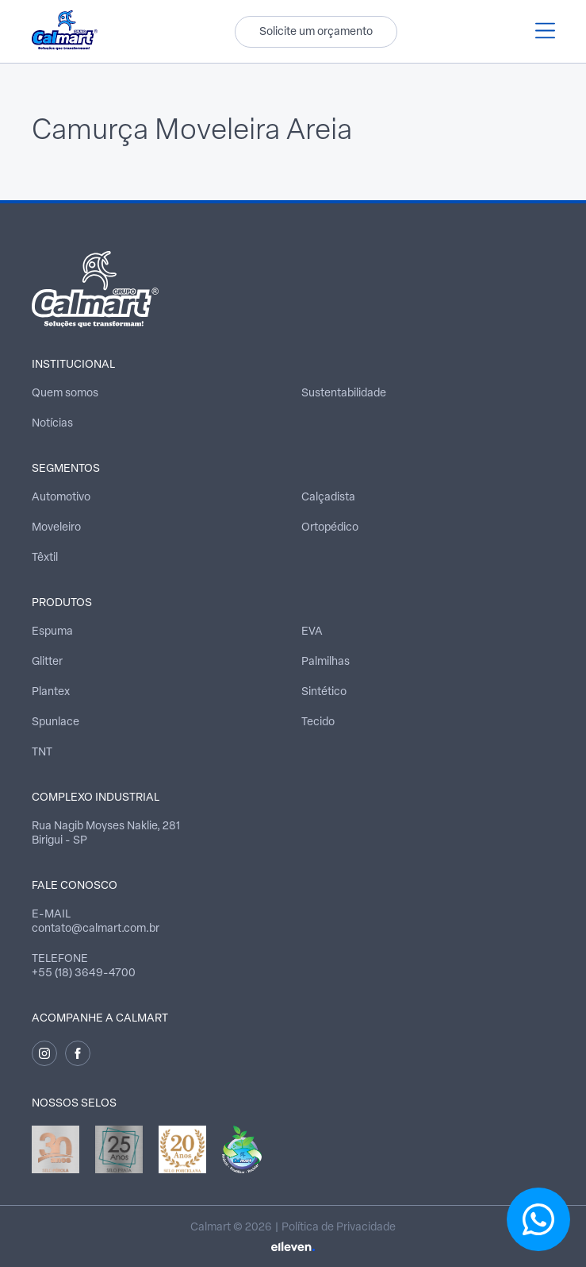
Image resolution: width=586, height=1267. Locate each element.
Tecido (318, 722)
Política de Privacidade (339, 1228)
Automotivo (61, 498)
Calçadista (328, 498)
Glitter (47, 662)
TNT (42, 753)
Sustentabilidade (343, 394)
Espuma (52, 632)
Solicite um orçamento (316, 32)
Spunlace (55, 722)
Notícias (52, 424)
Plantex (51, 692)
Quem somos (65, 394)
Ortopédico (329, 528)
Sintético (324, 692)
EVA (312, 632)
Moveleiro (56, 528)
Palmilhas (325, 662)
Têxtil (45, 558)
